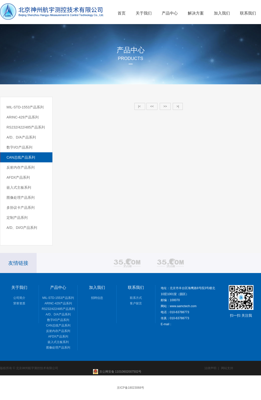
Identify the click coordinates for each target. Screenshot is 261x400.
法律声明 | (211, 368)
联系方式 (136, 298)
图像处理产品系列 (21, 197)
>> (165, 106)
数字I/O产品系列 (19, 147)
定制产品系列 (17, 218)
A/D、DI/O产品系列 (22, 228)
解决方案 (196, 13)
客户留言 (136, 303)
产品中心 (170, 13)
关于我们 (144, 13)
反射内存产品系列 (21, 167)
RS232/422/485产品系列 (26, 127)
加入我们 (222, 13)
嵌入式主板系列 (19, 187)
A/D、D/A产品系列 (21, 137)
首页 (122, 13)
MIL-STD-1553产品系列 (25, 107)
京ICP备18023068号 (130, 387)
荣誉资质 (19, 303)
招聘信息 (97, 298)
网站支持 (227, 368)
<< (152, 106)
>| (178, 106)
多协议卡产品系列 (21, 208)
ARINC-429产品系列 (23, 117)
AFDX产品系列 (18, 177)
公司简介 (19, 298)
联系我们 (248, 13)
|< (139, 106)
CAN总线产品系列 (21, 157)
